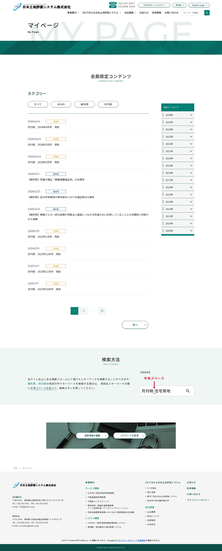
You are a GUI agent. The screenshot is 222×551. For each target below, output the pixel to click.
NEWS (61, 104)
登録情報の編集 (92, 435)
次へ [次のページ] (135, 324)
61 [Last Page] (102, 310)
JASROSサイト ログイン (154, 5)
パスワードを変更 (130, 435)
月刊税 (108, 104)
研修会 (179, 5)
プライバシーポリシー (126, 540)
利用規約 (142, 540)
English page (198, 5)
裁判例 (84, 104)
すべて (37, 104)
